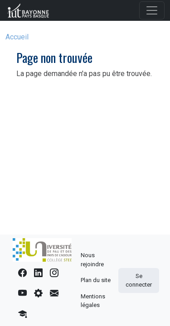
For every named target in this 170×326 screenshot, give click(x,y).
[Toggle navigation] (152, 10)
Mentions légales (93, 301)
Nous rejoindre (92, 260)
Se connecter (139, 280)
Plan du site (96, 280)
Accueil (17, 37)
